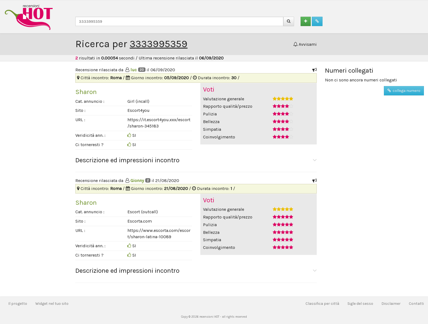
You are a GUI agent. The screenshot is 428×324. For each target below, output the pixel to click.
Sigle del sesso (360, 303)
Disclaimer (391, 303)
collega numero (403, 90)
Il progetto (17, 303)
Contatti (416, 303)
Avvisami (305, 44)
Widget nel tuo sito (52, 303)
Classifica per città (322, 303)
